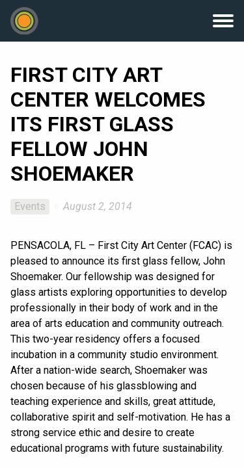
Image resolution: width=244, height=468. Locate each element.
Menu (223, 20)
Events (30, 206)
